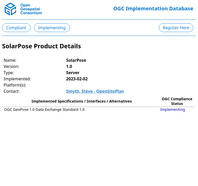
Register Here (176, 27)
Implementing (52, 27)
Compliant (16, 27)
